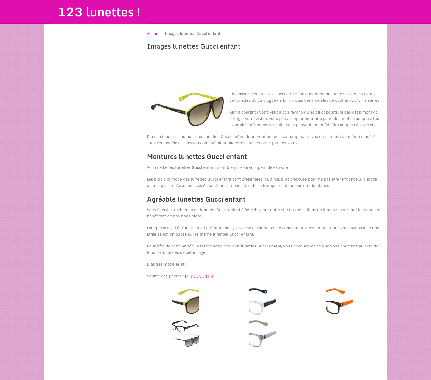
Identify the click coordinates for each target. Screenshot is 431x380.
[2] (193, 276)
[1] (187, 276)
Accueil (154, 33)
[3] (199, 276)
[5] (210, 276)
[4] (204, 276)
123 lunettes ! (98, 12)
